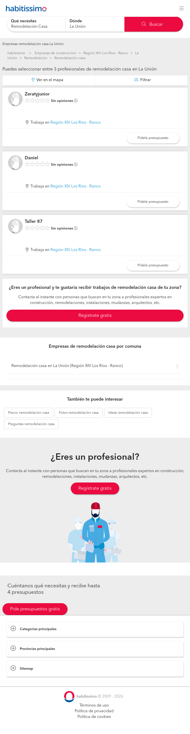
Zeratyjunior (37, 94)
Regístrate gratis (95, 488)
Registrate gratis (95, 315)
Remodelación (35, 58)
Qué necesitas (23, 21)
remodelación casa (28, 412)
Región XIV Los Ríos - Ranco (105, 53)
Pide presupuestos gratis (35, 609)
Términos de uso (94, 706)
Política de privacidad (94, 711)
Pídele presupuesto (153, 138)
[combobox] (36, 24)
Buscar (152, 24)
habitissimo (16, 53)
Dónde (76, 21)
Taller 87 (34, 221)
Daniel (31, 158)
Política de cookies (94, 717)
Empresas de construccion (55, 53)
